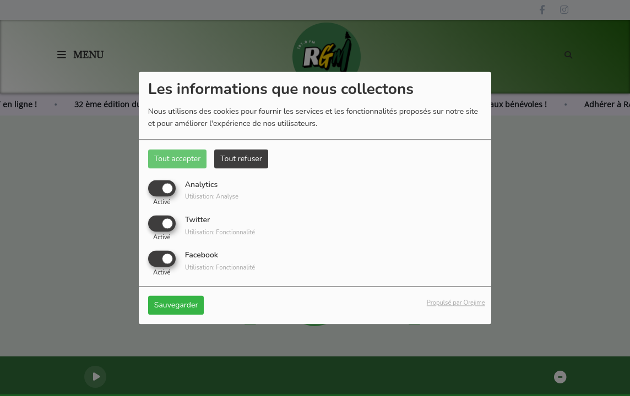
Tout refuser (241, 158)
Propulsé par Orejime (456, 303)
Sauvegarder (176, 305)
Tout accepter (177, 158)
